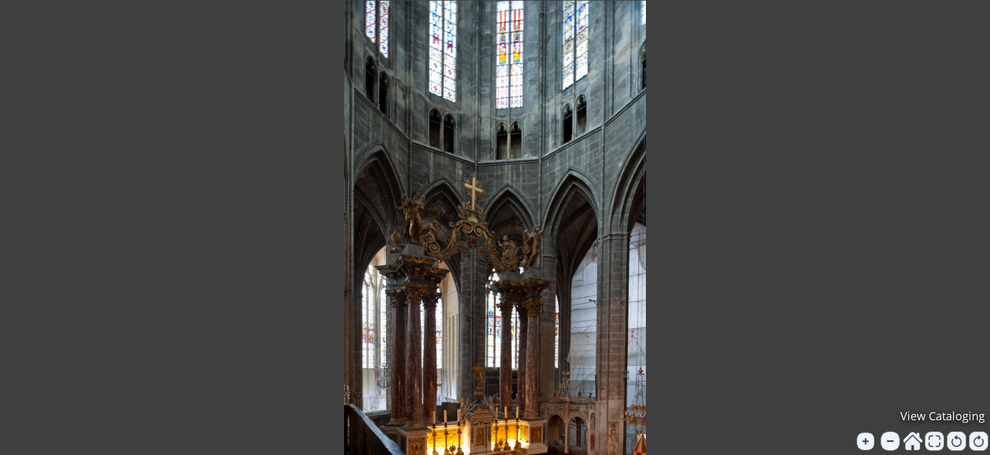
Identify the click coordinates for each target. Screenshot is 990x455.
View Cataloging (942, 415)
